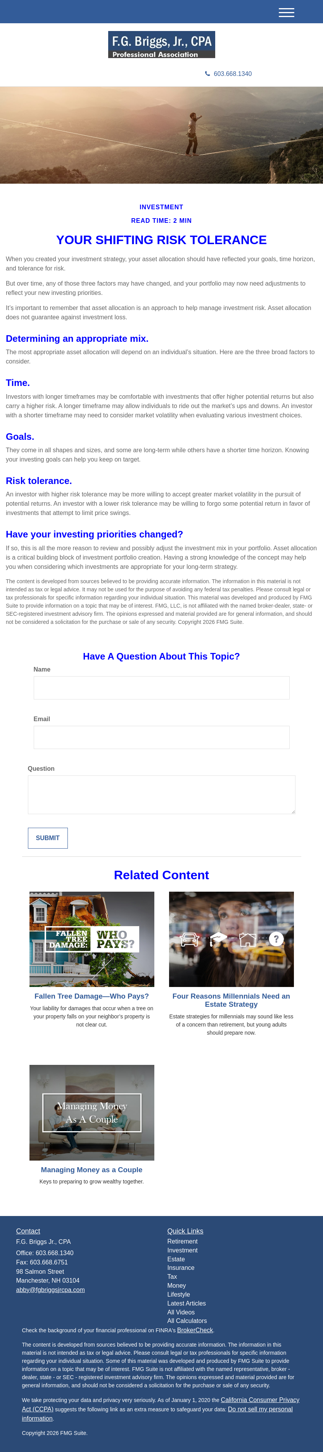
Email (42, 719)
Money (177, 1285)
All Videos (181, 1312)
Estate (176, 1259)
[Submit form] (48, 838)
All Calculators (187, 1321)
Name (42, 669)
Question (41, 768)
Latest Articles (187, 1303)
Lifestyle (179, 1294)
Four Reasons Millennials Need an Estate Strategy (231, 1000)
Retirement (183, 1241)
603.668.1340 (228, 74)
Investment (183, 1250)
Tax (172, 1276)
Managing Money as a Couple (92, 1170)
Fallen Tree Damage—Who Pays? (92, 996)
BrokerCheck (195, 1330)
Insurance (181, 1267)
